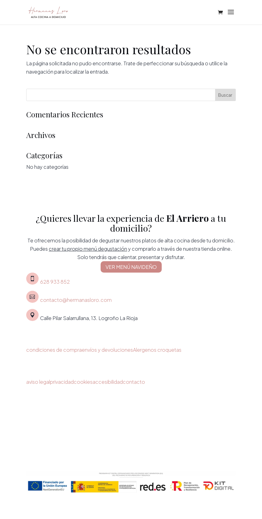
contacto (134, 382)
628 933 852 (55, 281)
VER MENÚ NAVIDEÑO (131, 267)
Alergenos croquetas (157, 350)
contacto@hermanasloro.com (76, 300)
